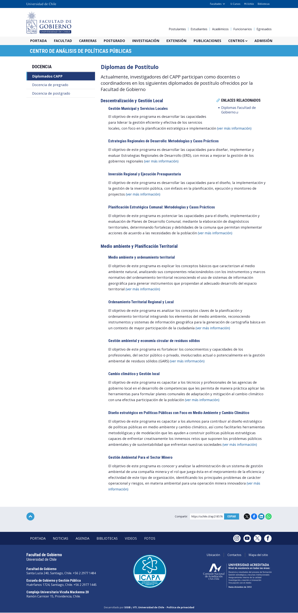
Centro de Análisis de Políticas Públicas (81, 51)
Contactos (233, 555)
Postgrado (116, 41)
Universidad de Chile (151, 608)
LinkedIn (261, 517)
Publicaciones (212, 41)
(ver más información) (235, 128)
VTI (135, 608)
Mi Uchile (249, 4)
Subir (30, 517)
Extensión (180, 41)
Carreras (89, 41)
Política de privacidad (180, 608)
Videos (133, 539)
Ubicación (211, 555)
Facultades (216, 4)
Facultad (64, 41)
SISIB (127, 608)
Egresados (264, 29)
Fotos (152, 539)
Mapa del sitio (258, 555)
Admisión (269, 41)
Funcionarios (242, 29)
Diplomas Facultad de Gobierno (239, 110)
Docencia (42, 67)
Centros (241, 41)
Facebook (254, 516)
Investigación (148, 41)
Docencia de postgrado (51, 93)
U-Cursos (235, 4)
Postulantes (177, 29)
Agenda (83, 539)
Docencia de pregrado (50, 85)
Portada (38, 41)
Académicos (220, 29)
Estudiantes (199, 29)
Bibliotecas (264, 4)
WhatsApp (268, 517)
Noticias (61, 539)
